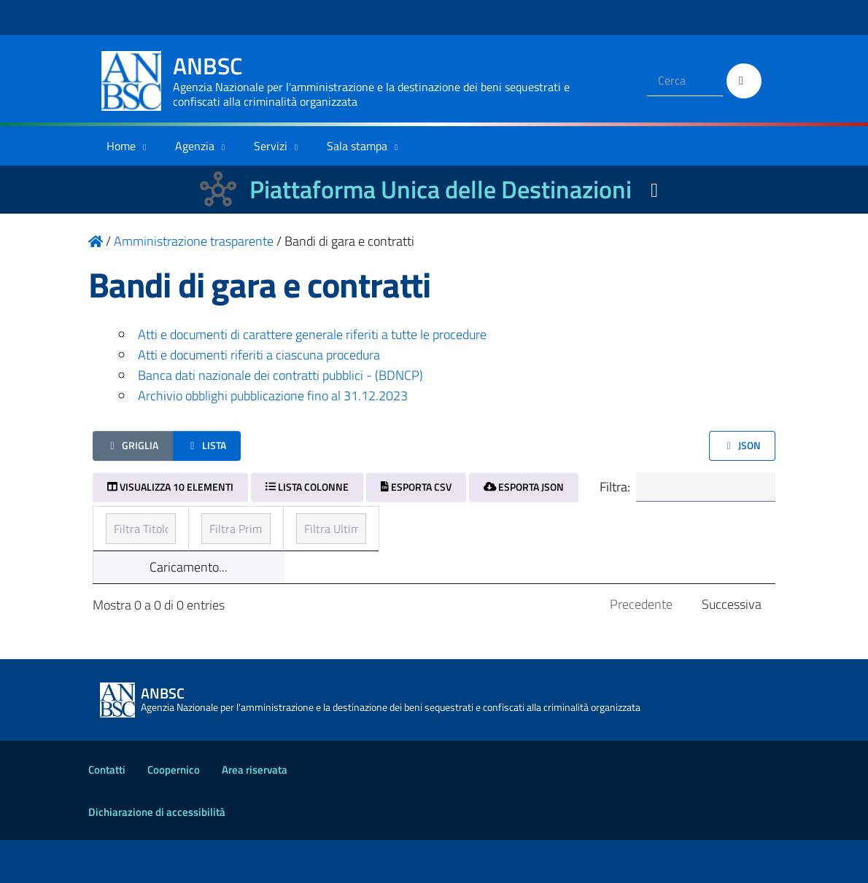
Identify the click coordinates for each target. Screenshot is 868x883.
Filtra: (678, 488)
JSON (742, 445)
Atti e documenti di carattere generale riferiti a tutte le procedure (312, 334)
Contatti (106, 812)
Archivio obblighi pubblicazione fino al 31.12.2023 (273, 395)
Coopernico (173, 812)
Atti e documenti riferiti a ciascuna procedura (259, 355)
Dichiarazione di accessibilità (156, 855)
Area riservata (254, 812)
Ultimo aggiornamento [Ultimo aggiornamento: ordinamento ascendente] (628, 527)
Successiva (732, 647)
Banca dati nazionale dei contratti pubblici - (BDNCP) (280, 375)
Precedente (641, 647)
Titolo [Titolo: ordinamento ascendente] (123, 527)
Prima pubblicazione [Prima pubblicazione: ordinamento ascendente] (393, 527)
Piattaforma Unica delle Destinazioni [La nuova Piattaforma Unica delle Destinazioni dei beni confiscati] (440, 189)
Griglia (132, 445)
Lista (206, 445)
